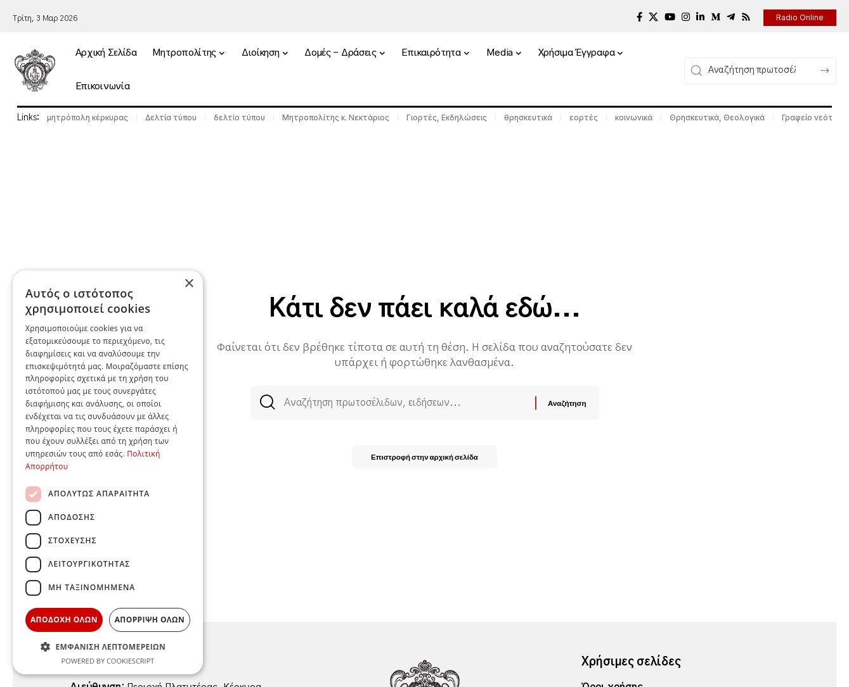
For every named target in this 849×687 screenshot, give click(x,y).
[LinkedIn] (700, 16)
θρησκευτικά (528, 117)
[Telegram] (730, 16)
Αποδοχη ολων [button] (64, 619)
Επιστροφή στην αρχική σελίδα (424, 460)
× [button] (188, 284)
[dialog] (108, 472)
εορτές (583, 117)
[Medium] (715, 16)
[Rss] (746, 16)
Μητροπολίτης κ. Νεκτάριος (335, 117)
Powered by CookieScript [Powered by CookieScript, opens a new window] (108, 660)
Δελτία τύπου (171, 117)
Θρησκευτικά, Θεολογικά (717, 117)
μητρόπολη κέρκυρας (87, 117)
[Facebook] (639, 16)
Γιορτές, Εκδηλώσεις (446, 117)
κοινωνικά (633, 117)
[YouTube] (669, 16)
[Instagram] (685, 16)
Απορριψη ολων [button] (150, 619)
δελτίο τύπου (239, 117)
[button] (107, 646)
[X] (653, 16)
